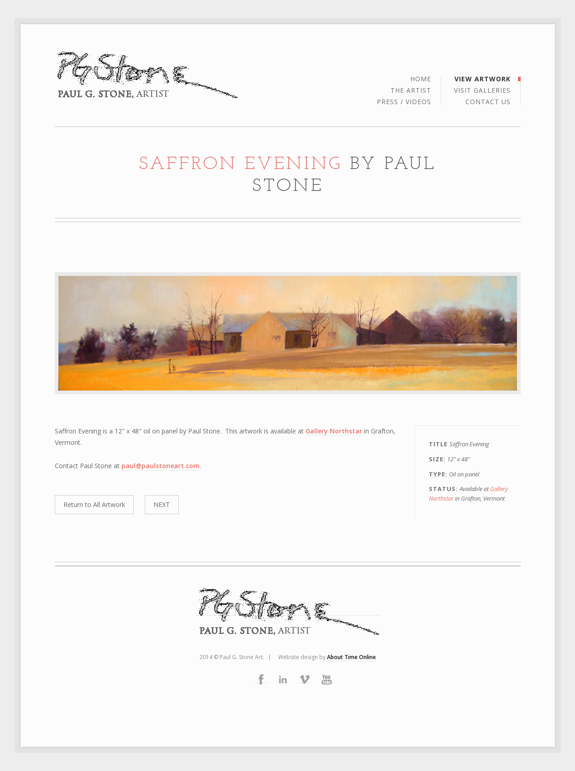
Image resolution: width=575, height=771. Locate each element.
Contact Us (488, 102)
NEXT (161, 504)
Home (420, 79)
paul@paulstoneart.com (160, 465)
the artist (410, 91)
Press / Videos (404, 102)
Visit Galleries (482, 91)
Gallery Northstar (334, 431)
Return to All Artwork (94, 504)
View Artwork (482, 79)
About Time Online (351, 657)
